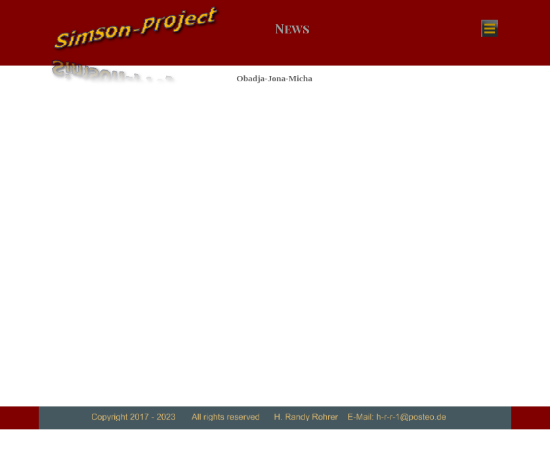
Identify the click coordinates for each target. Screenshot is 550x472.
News (292, 28)
